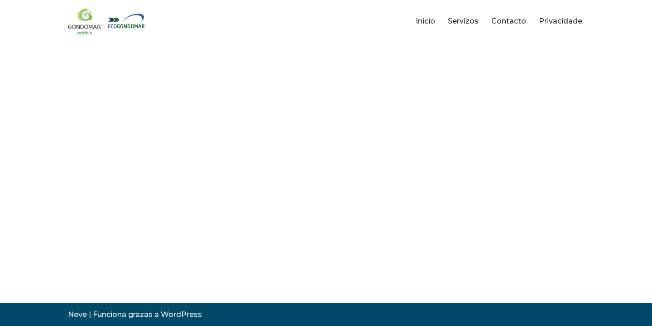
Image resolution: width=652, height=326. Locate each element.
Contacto (508, 21)
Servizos (463, 21)
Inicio (425, 21)
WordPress (181, 314)
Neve (77, 314)
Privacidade (560, 21)
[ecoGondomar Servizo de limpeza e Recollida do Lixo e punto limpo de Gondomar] (108, 21)
